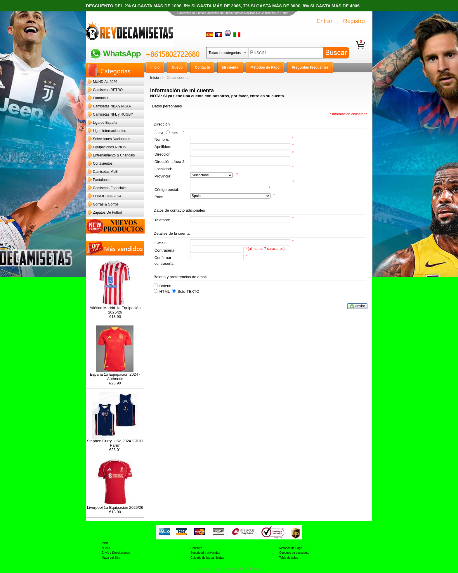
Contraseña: (165, 250)
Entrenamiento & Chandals (114, 155)
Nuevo (106, 548)
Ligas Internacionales (109, 131)
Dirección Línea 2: (170, 161)
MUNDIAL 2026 (105, 82)
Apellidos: (163, 146)
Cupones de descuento (294, 552)
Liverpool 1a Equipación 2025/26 (115, 506)
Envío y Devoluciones (116, 552)
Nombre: (162, 139)
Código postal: (167, 189)
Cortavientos (102, 163)
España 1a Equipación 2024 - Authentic (115, 375)
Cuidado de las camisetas (207, 557)
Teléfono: (162, 220)
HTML (164, 291)
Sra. (175, 133)
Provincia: (163, 176)
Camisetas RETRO (108, 90)
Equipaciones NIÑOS (109, 147)
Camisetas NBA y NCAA (112, 106)
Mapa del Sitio (111, 557)
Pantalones (101, 180)
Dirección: (163, 154)
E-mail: (160, 243)
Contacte (196, 548)
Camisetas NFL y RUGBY (113, 114)
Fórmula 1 (101, 98)
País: (159, 197)
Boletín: (166, 285)
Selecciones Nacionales (111, 139)
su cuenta (275, 96)
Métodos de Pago (290, 548)
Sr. (161, 133)
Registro (354, 21)
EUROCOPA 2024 (107, 196)
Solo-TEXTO (188, 291)
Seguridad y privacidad (205, 552)
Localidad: (163, 169)
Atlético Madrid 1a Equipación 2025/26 (115, 308)
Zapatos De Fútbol (107, 212)
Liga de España (105, 123)
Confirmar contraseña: (165, 260)
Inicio (154, 77)
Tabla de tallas (288, 557)
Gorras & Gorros (106, 204)
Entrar (324, 21)
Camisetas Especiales (110, 188)
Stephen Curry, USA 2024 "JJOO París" (115, 441)
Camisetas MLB (105, 172)
